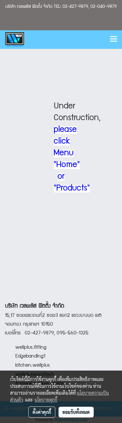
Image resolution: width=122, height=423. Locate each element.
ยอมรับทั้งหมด (76, 412)
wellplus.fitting (31, 347)
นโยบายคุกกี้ (45, 399)
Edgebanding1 (30, 356)
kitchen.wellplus (32, 365)
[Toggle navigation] (113, 39)
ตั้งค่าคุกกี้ (42, 412)
